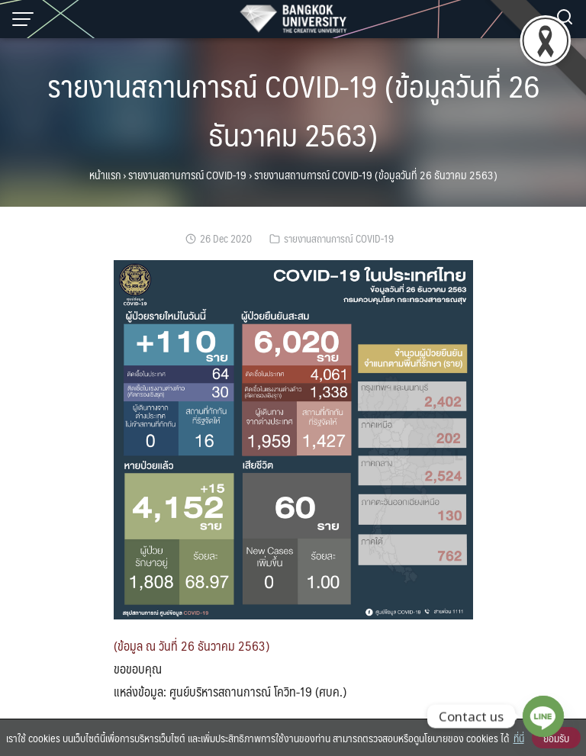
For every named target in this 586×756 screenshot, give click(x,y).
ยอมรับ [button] (556, 738)
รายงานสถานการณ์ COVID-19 (187, 175)
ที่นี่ (519, 738)
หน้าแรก (105, 175)
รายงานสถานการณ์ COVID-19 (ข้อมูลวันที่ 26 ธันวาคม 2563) (293, 109)
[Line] (543, 716)
